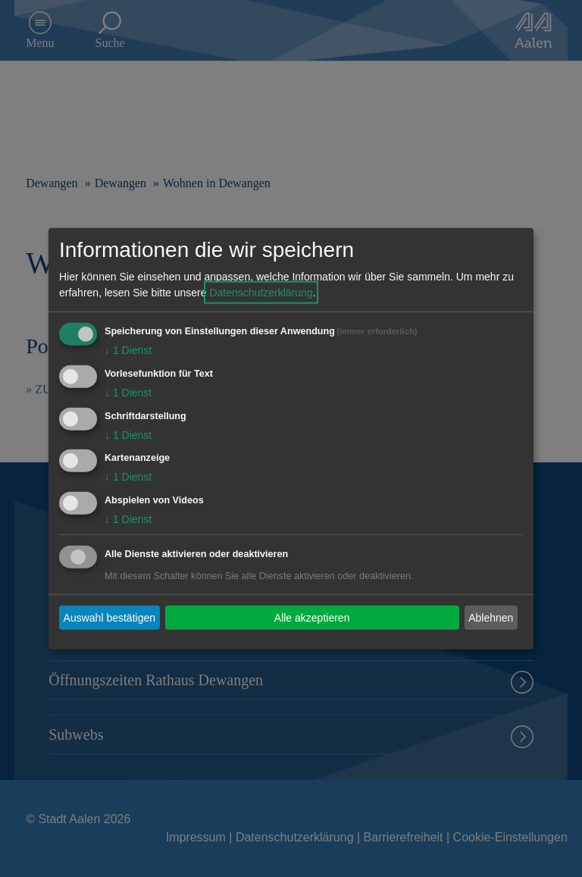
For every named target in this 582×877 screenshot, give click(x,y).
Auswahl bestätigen (109, 617)
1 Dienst (128, 350)
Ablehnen (490, 617)
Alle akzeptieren (312, 617)
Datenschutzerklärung (260, 293)
